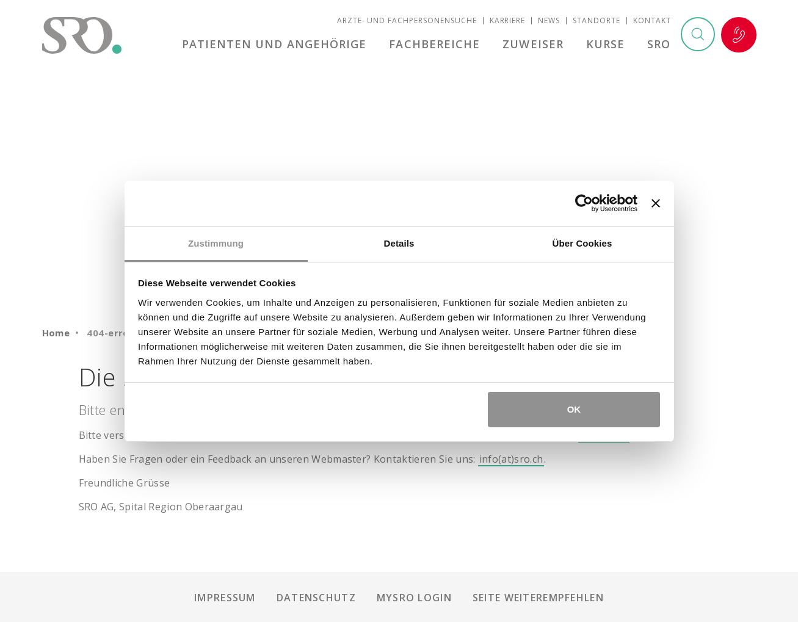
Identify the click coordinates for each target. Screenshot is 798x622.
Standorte (596, 21)
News (549, 21)
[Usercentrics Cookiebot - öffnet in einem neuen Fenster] (584, 203)
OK (574, 409)
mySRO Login (414, 597)
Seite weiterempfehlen (538, 597)
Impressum (225, 597)
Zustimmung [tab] (216, 243)
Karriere (508, 21)
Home (56, 333)
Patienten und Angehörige (279, 45)
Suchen (697, 36)
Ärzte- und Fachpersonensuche (407, 21)
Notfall (738, 36)
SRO (658, 45)
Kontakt (652, 21)
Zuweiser (536, 45)
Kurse (606, 45)
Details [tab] (399, 243)
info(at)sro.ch (511, 459)
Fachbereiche (438, 45)
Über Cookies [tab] (582, 243)
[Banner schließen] (655, 203)
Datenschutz (316, 597)
